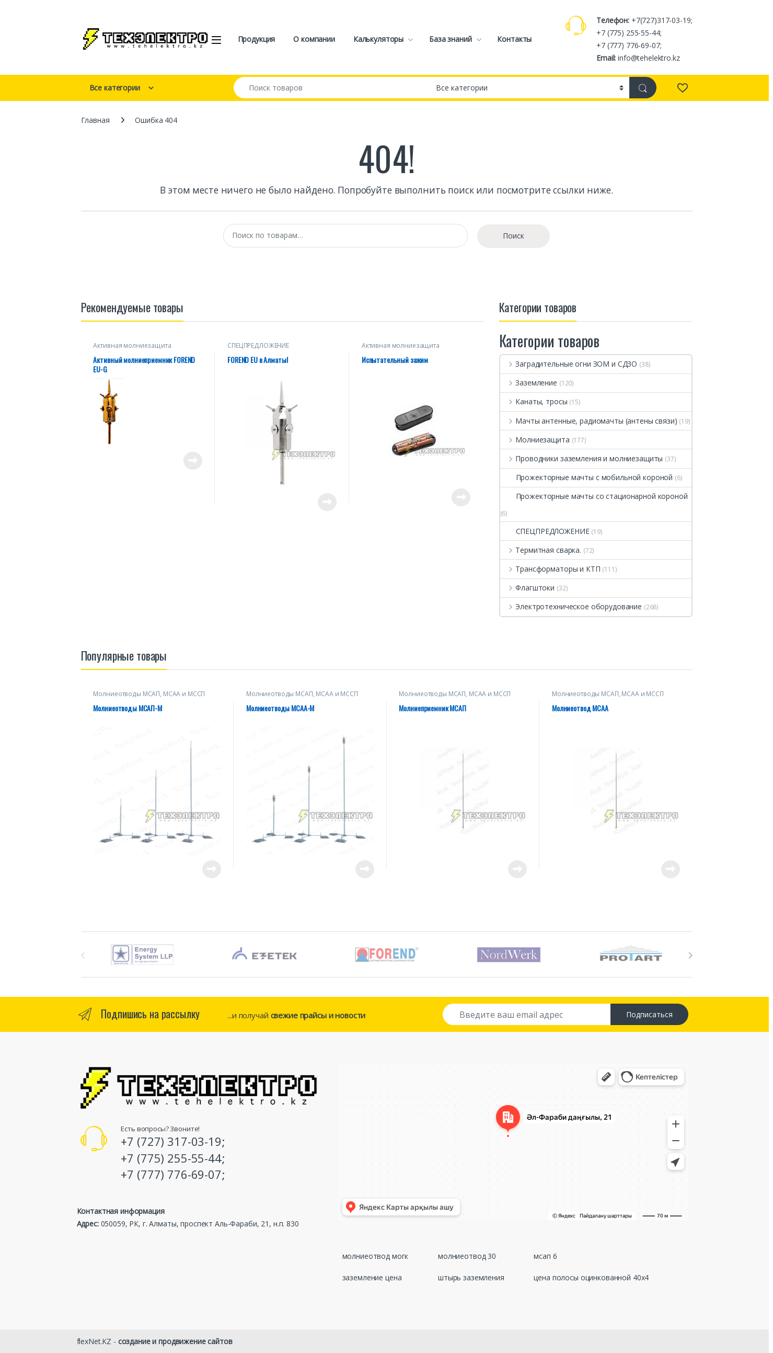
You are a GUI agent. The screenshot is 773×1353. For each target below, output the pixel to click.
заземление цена (372, 1277)
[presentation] (690, 955)
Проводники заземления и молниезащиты (581, 458)
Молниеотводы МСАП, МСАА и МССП (149, 693)
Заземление (528, 383)
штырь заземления (471, 1277)
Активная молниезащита (132, 345)
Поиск (513, 236)
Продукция (256, 39)
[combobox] (332, 87)
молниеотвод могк (375, 1256)
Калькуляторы (378, 39)
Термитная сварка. (540, 550)
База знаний (450, 39)
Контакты (514, 39)
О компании (314, 39)
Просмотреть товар (192, 461)
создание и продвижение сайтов (175, 1341)
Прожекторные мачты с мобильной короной (586, 477)
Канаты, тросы (534, 401)
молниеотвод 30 (467, 1256)
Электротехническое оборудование (571, 606)
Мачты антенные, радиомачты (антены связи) (588, 421)
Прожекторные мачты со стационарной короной (594, 496)
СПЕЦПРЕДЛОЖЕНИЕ (258, 345)
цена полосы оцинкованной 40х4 (591, 1277)
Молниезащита (535, 440)
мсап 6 (545, 1256)
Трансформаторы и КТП (550, 569)
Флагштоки (527, 588)
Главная (95, 120)
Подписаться (649, 1014)
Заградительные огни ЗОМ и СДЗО (569, 364)
